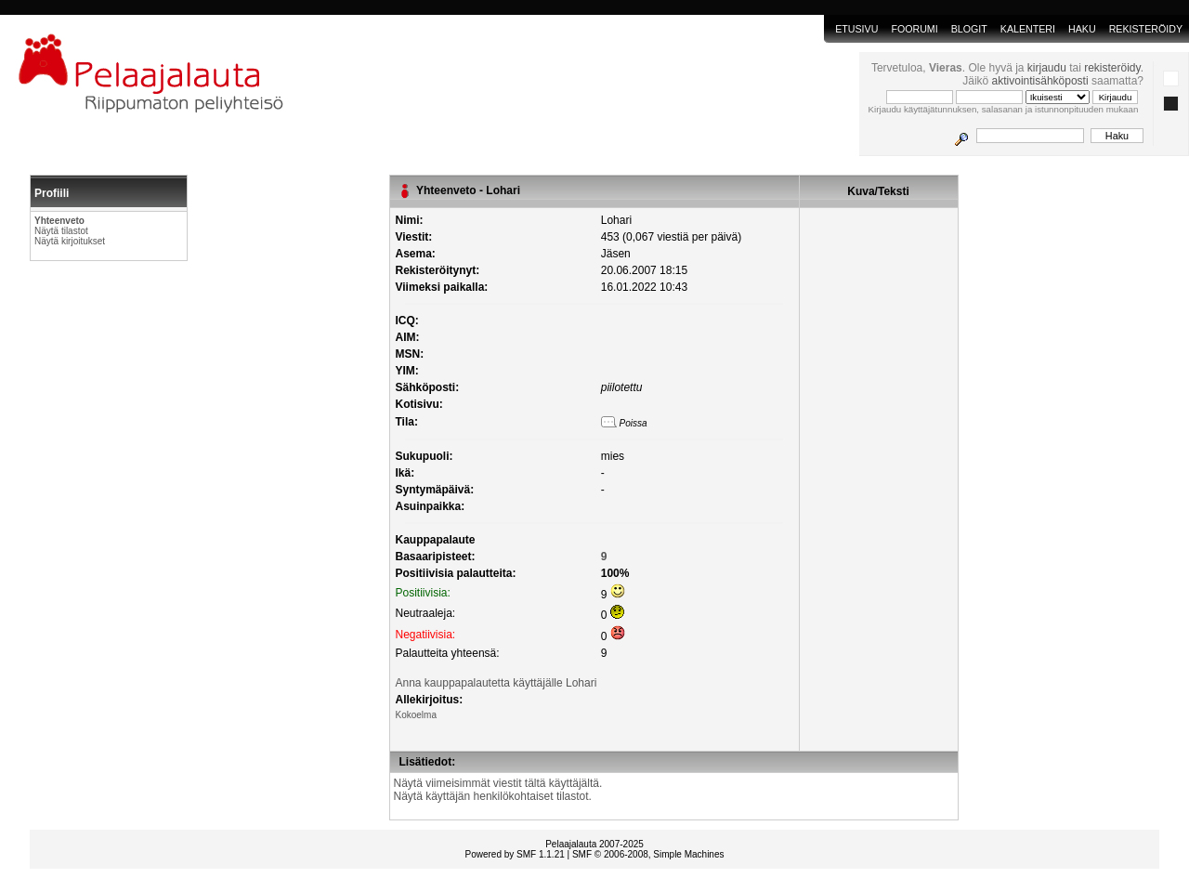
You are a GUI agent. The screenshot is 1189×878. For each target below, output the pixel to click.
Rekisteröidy (1145, 28)
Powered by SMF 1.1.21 (515, 854)
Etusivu (856, 28)
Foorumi (914, 28)
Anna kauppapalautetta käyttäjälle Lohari (496, 682)
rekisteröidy (1112, 67)
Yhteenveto (59, 221)
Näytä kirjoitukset (69, 241)
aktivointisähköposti (1040, 80)
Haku (1082, 28)
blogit (969, 28)
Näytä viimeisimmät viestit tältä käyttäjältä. (498, 783)
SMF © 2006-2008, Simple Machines (648, 854)
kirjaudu (1046, 67)
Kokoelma (416, 715)
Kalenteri (1027, 28)
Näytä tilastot (61, 231)
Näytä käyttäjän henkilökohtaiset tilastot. (493, 796)
